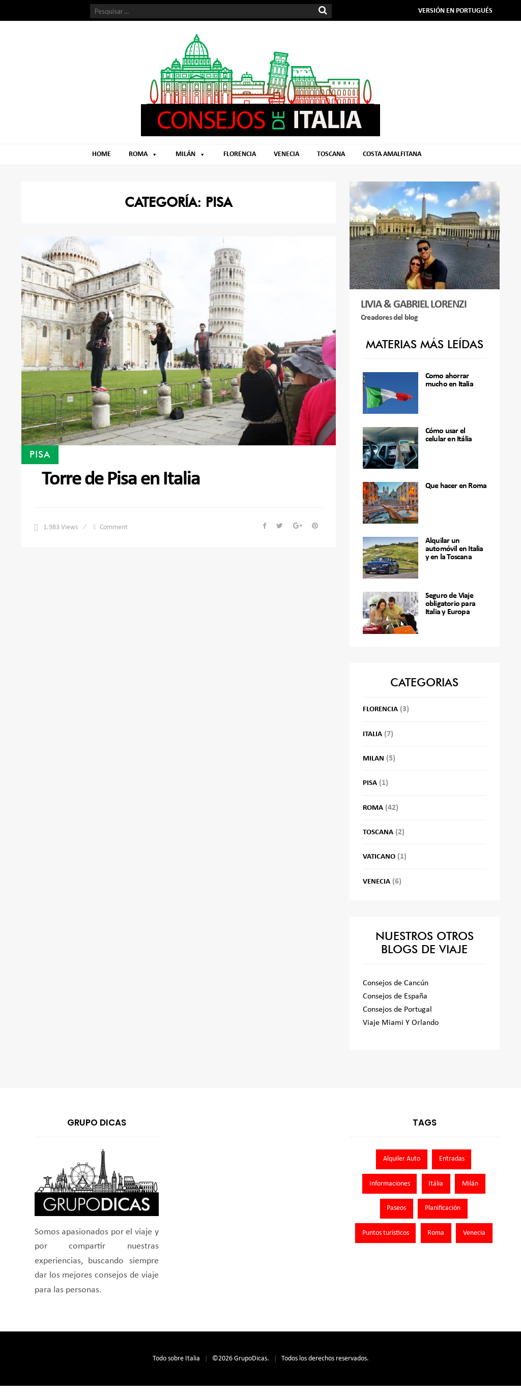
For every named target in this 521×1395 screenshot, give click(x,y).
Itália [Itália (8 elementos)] (435, 1183)
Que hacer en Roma (455, 486)
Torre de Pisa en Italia (121, 479)
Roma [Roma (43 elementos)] (435, 1233)
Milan (373, 759)
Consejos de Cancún (395, 983)
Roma (138, 154)
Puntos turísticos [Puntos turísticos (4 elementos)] (385, 1233)
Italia (372, 734)
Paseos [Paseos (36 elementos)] (396, 1208)
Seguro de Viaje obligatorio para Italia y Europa (450, 604)
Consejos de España (395, 996)
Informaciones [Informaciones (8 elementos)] (389, 1183)
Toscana (331, 154)
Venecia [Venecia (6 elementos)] (474, 1233)
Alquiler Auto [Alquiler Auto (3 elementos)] (401, 1159)
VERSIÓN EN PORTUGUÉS (455, 11)
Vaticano (379, 857)
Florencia (239, 154)
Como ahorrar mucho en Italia (449, 380)
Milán (185, 154)
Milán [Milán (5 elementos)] (470, 1183)
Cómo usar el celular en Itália (448, 435)
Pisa (40, 454)
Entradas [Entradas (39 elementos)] (452, 1159)
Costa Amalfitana (392, 154)
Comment (114, 527)
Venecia (286, 154)
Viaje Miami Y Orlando (401, 1023)
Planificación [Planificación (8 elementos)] (442, 1208)
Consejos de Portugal (397, 1010)
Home (101, 154)
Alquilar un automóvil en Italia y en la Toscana (454, 549)
